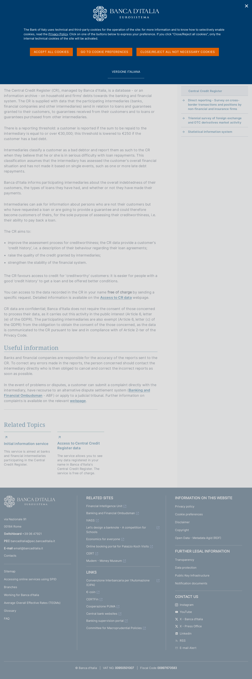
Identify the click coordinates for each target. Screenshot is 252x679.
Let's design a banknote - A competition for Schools (116, 530)
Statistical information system (210, 132)
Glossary (10, 611)
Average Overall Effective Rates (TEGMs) (32, 603)
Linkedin (183, 633)
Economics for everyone (103, 539)
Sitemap (9, 571)
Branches (10, 587)
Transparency (184, 560)
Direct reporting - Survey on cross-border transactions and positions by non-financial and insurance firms (215, 104)
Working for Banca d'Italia (21, 595)
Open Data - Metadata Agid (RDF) (198, 538)
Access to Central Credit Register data (78, 445)
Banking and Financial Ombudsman (110, 513)
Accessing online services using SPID (30, 579)
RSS (180, 640)
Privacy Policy (58, 34)
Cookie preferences (189, 514)
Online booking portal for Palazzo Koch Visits (117, 546)
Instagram (184, 605)
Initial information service (26, 444)
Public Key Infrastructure (192, 575)
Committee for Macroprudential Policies (114, 628)
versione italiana (126, 73)
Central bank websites (101, 613)
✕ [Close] (246, 6)
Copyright (182, 530)
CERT (90, 553)
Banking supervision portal (105, 621)
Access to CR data (116, 297)
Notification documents (191, 583)
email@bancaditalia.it (28, 548)
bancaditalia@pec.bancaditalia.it (33, 541)
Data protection (185, 567)
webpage (78, 401)
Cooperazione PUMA (100, 606)
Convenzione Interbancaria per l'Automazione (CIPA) (118, 582)
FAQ (6, 618)
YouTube (183, 612)
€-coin (90, 592)
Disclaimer (182, 522)
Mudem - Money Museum (104, 561)
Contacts (10, 555)
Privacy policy (184, 506)
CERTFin (92, 599)
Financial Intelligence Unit (104, 506)
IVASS (90, 520)
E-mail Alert (185, 648)
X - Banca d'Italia (189, 619)
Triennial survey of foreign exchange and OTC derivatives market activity (215, 120)
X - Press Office (188, 626)
